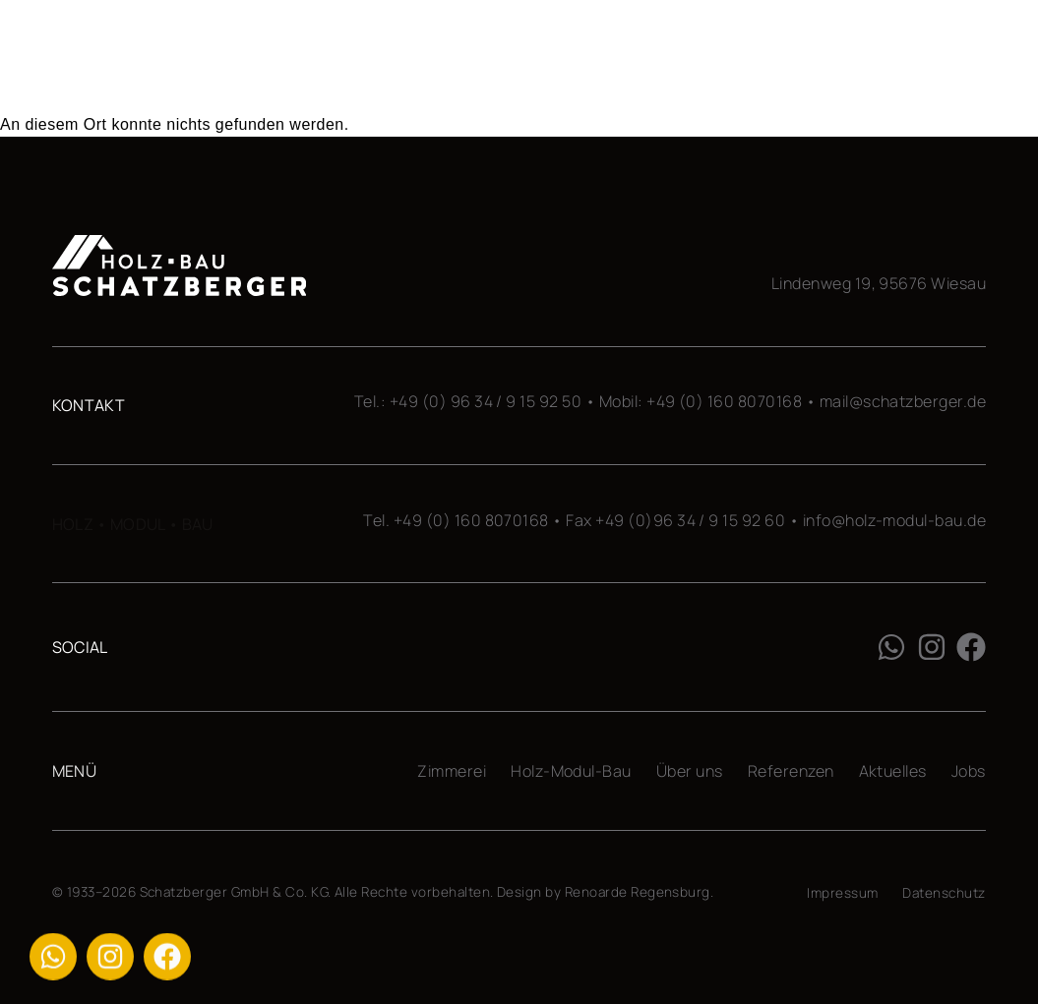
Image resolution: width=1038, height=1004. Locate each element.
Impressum (842, 893)
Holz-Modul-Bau (571, 771)
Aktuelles (893, 771)
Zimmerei (451, 771)
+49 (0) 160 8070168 (724, 401)
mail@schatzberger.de (903, 401)
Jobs (968, 771)
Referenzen (791, 771)
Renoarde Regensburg (637, 892)
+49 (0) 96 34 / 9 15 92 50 (485, 401)
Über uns (689, 771)
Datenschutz (943, 893)
